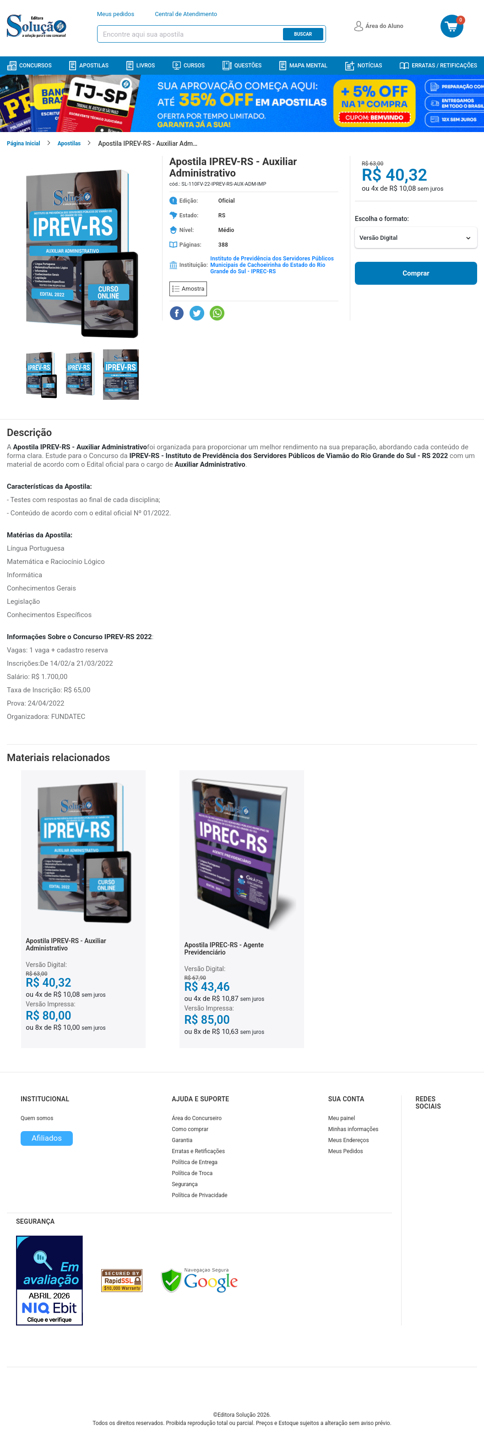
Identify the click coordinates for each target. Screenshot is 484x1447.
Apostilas (89, 66)
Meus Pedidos (345, 1151)
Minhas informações (353, 1129)
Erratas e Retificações (198, 1151)
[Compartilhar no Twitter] (197, 313)
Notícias (363, 66)
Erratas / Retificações (438, 65)
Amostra (188, 288)
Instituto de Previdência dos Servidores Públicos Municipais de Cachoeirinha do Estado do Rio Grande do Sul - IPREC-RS (272, 265)
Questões (242, 65)
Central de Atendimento (186, 14)
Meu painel (341, 1118)
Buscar (303, 34)
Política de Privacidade (199, 1195)
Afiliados (47, 1138)
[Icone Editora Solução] (38, 26)
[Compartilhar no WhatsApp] (217, 313)
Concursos (29, 66)
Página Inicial (23, 143)
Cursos (189, 65)
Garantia (182, 1140)
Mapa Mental (303, 66)
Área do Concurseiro (197, 1118)
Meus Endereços (348, 1140)
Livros (140, 66)
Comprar (415, 273)
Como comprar (190, 1129)
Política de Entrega (195, 1162)
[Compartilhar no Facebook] (176, 313)
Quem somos (37, 1118)
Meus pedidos (116, 14)
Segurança (185, 1184)
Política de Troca (192, 1173)
